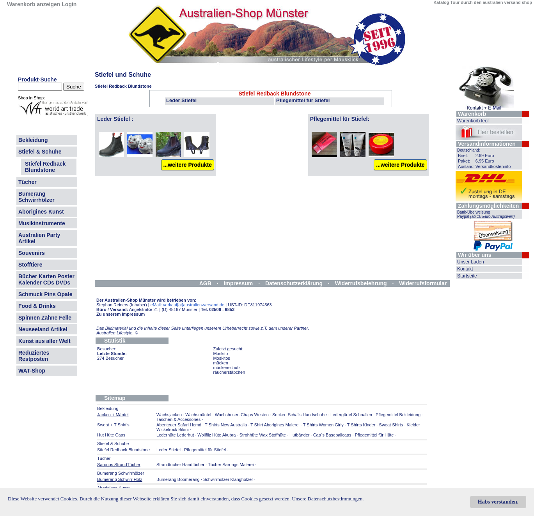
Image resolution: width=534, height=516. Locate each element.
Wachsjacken (169, 414)
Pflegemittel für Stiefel (303, 100)
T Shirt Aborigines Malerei (275, 424)
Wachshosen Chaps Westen (242, 414)
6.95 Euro (484, 161)
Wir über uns (474, 255)
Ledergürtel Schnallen (351, 414)
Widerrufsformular (423, 283)
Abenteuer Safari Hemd (178, 424)
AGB (205, 283)
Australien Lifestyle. (117, 332)
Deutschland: (468, 150)
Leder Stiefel (181, 100)
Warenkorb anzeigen (33, 4)
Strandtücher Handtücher (180, 464)
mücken (220, 362)
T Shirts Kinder (361, 424)
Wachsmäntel (198, 414)
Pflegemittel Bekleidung (398, 414)
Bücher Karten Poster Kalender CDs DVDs (46, 279)
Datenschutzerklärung (294, 283)
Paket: (464, 161)
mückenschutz (226, 367)
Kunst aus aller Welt (44, 341)
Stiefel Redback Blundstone (45, 167)
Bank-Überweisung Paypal (486, 214)
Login (69, 4)
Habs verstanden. (498, 502)
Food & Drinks (37, 306)
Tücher (27, 182)
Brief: (463, 155)
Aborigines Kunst (41, 212)
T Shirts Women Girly (323, 424)
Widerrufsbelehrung (361, 283)
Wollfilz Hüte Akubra (216, 435)
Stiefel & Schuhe (39, 151)
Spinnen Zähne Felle (44, 318)
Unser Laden (470, 262)
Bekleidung (33, 140)
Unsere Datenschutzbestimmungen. (328, 499)
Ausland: (466, 166)
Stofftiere (30, 265)
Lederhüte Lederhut (175, 435)
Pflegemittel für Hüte (374, 435)
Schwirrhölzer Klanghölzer (228, 479)
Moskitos (221, 358)
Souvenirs (31, 253)
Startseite (467, 276)
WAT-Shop (31, 371)
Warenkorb (472, 114)
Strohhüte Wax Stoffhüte (263, 435)
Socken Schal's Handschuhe (299, 414)
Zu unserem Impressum (120, 314)
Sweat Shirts (391, 424)
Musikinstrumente (41, 223)
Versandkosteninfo (493, 166)
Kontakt (465, 269)
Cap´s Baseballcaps (332, 435)
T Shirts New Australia (226, 424)
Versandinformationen (487, 144)
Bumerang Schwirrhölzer (36, 197)
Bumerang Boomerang (178, 479)
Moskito (220, 353)
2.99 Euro (484, 155)
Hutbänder (299, 435)
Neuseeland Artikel (42, 329)
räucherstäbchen (229, 372)
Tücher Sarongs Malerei (231, 464)
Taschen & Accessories (178, 419)
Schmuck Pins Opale (45, 294)
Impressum (238, 283)
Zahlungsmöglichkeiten (488, 206)
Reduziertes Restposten (33, 356)
